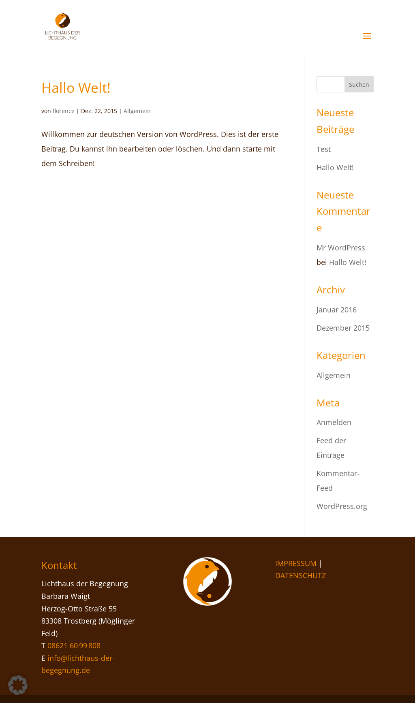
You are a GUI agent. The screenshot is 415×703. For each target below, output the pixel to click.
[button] (18, 685)
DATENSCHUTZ (300, 575)
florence (64, 111)
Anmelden (334, 422)
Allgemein (137, 111)
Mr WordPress (341, 247)
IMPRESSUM (296, 563)
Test (324, 149)
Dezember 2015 (343, 328)
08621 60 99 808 (74, 645)
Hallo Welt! (76, 87)
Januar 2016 (337, 309)
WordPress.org (342, 506)
